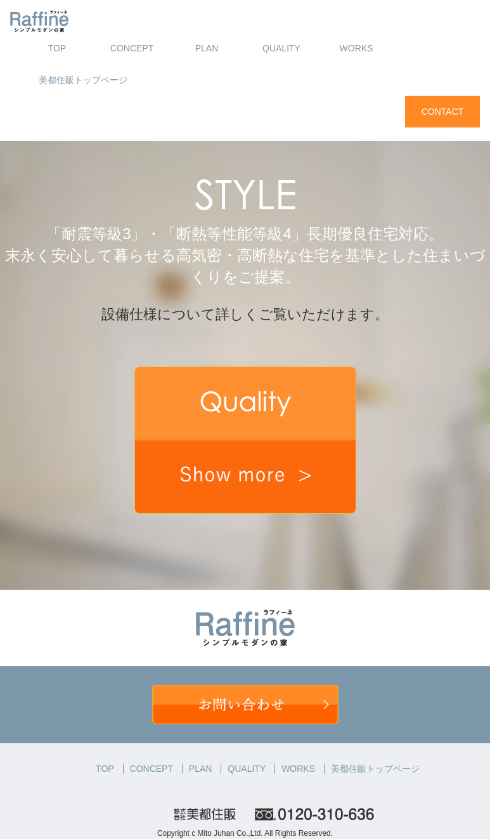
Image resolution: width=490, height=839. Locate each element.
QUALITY (281, 48)
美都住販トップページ (83, 80)
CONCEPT (131, 48)
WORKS (356, 48)
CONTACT (443, 112)
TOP (57, 48)
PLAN (207, 48)
